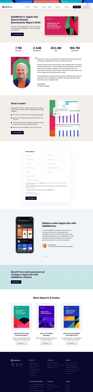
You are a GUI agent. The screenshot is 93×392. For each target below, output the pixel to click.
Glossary (49, 388)
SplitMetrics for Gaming (52, 363)
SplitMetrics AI (32, 367)
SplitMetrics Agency (33, 371)
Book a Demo (77, 6)
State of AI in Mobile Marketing (36, 390)
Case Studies (32, 373)
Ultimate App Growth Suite (72, 367)
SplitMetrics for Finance (52, 367)
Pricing (67, 388)
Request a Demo (33, 375)
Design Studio (69, 373)
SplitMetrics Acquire (33, 363)
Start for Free (86, 6)
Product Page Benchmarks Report (36, 386)
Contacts (68, 386)
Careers (67, 390)
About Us (68, 384)
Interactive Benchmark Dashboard (36, 384)
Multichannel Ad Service (71, 371)
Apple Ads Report (33, 388)
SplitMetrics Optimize (34, 365)
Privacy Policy (42, 183)
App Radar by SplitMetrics (35, 369)
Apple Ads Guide (51, 384)
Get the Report (21, 343)
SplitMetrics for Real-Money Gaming (55, 365)
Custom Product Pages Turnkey (73, 369)
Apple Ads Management (71, 365)
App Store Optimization (71, 363)
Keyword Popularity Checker (53, 386)
